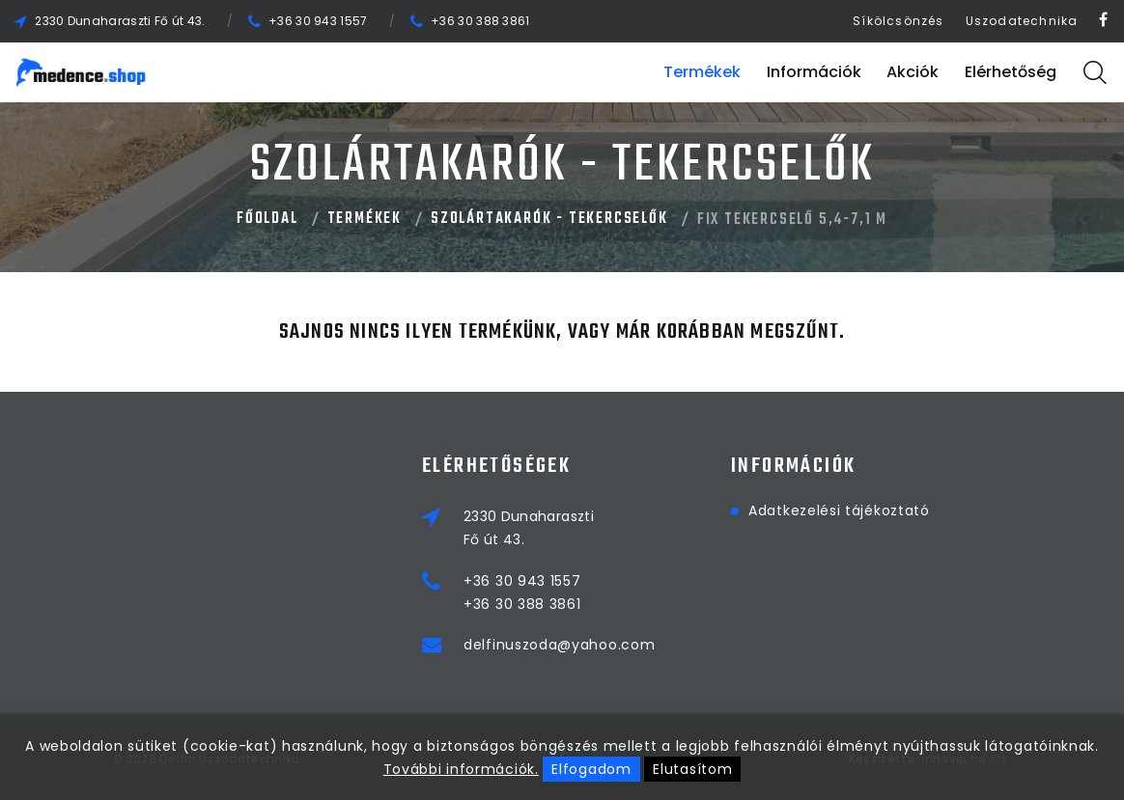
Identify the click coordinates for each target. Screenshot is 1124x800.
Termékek (702, 72)
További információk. (461, 769)
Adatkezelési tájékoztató (839, 510)
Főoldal (267, 219)
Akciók (912, 72)
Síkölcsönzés (898, 21)
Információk (814, 72)
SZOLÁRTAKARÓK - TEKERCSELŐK (549, 219)
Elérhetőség (1010, 72)
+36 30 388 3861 (480, 21)
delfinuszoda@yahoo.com (559, 644)
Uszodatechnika (1022, 21)
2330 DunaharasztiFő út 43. (529, 528)
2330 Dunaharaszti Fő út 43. (120, 21)
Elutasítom (692, 769)
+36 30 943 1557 (318, 21)
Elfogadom (591, 769)
